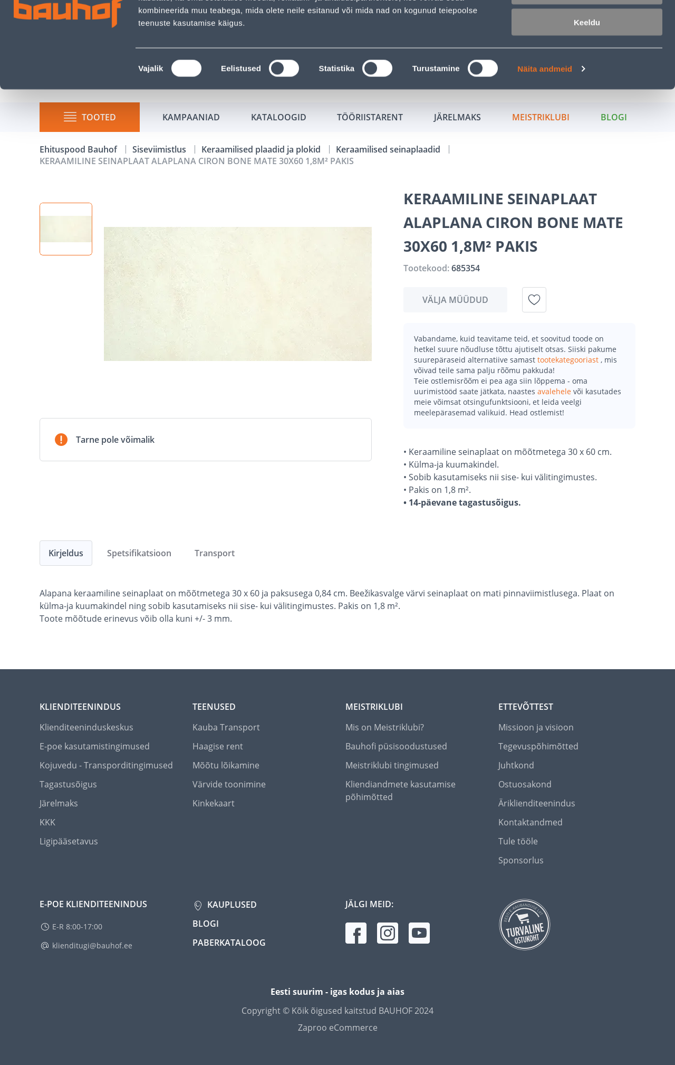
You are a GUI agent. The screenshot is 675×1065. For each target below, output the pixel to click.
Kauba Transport (226, 727)
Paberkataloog (229, 942)
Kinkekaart (213, 803)
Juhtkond (516, 765)
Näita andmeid (544, 134)
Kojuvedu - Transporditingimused (106, 765)
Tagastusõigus (68, 784)
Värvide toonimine (229, 784)
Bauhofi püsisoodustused (396, 746)
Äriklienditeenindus (536, 803)
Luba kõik (586, 26)
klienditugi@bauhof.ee (92, 945)
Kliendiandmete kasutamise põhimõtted (400, 790)
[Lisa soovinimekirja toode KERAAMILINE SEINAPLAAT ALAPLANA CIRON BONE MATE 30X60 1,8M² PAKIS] (534, 299)
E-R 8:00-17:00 (77, 926)
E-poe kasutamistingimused (95, 746)
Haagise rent (217, 746)
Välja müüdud (455, 300)
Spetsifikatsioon (139, 553)
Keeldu (587, 88)
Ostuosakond (525, 784)
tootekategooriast (569, 360)
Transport (215, 553)
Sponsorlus (521, 860)
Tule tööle (518, 841)
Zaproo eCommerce (338, 1027)
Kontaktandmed (530, 822)
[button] (66, 229)
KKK (47, 822)
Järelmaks (59, 803)
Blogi (205, 923)
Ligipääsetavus (69, 841)
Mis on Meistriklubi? (384, 727)
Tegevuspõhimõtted (538, 746)
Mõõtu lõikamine (225, 765)
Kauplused (231, 904)
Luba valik (586, 57)
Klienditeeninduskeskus (86, 727)
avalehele (555, 391)
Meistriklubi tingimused (392, 765)
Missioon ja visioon (536, 727)
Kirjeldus (66, 553)
